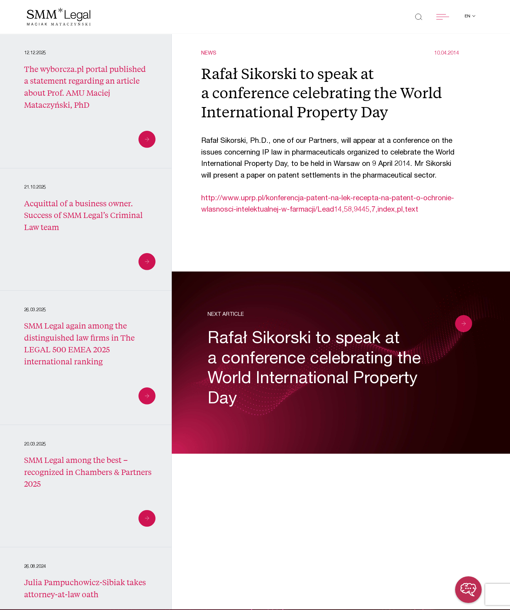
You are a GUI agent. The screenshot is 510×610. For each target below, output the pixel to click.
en (468, 16)
